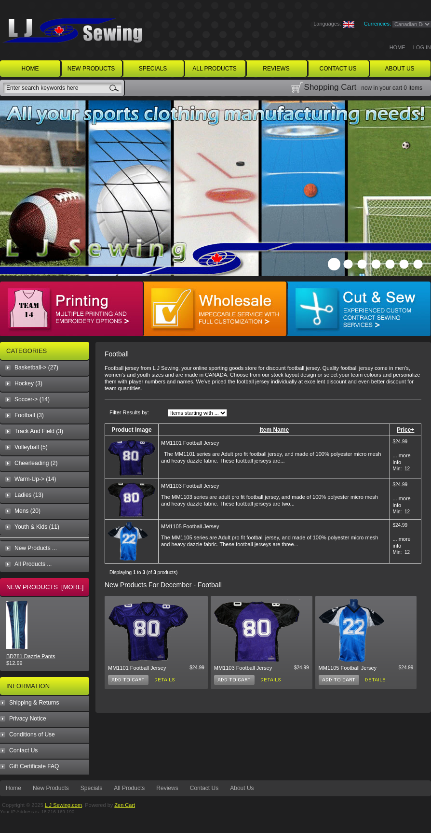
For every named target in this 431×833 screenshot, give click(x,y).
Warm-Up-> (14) (35, 479)
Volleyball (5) (31, 447)
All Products (129, 788)
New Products (51, 788)
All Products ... (33, 564)
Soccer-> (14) (32, 399)
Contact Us (23, 750)
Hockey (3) (28, 383)
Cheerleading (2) (35, 463)
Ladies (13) (28, 495)
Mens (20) (27, 511)
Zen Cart (124, 805)
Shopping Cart (330, 87)
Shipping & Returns (34, 702)
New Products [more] (44, 587)
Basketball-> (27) (36, 367)
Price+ (405, 429)
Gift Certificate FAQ (34, 766)
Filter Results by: (129, 412)
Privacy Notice (27, 718)
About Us (242, 788)
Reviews (167, 788)
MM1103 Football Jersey (190, 486)
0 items (413, 88)
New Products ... (35, 548)
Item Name (274, 429)
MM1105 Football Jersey (190, 526)
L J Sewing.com (63, 805)
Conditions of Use (32, 734)
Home (397, 47)
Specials (91, 788)
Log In (422, 47)
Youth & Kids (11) (36, 526)
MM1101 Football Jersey (190, 443)
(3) (29, 415)
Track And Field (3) (38, 431)
